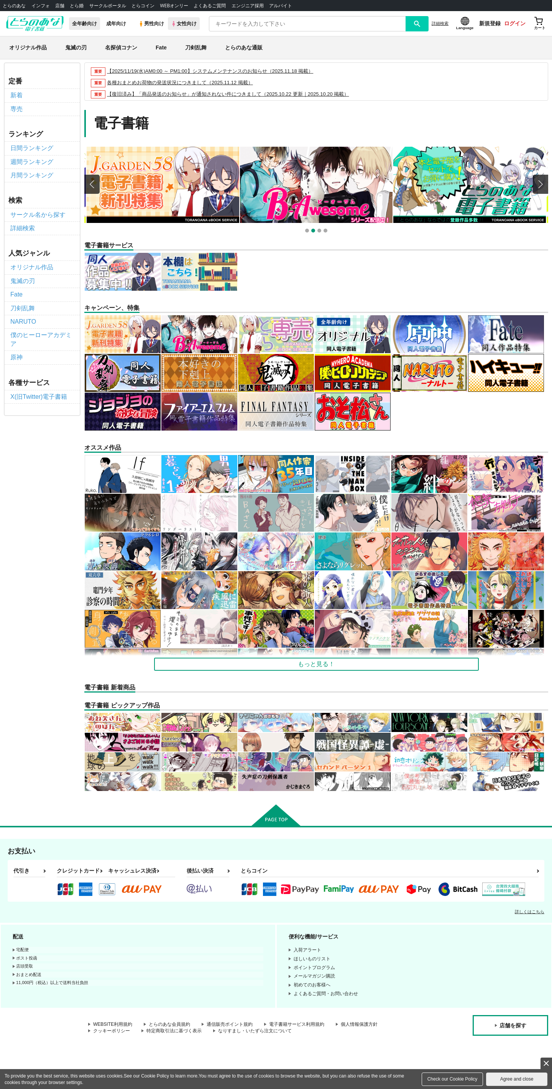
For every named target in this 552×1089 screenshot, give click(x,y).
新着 (16, 95)
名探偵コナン (121, 47)
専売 (16, 109)
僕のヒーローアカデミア (41, 339)
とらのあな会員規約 (169, 1024)
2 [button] (314, 232)
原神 (16, 357)
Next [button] (540, 184)
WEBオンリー (174, 5)
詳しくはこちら (529, 911)
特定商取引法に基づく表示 (174, 1030)
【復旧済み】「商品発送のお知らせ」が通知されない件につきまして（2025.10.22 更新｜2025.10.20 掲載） (228, 94)
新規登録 (490, 23)
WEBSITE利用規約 (112, 1024)
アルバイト (280, 5)
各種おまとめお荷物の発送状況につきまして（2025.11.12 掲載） (180, 82)
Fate (161, 47)
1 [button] (308, 232)
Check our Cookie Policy (452, 1079)
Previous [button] (92, 184)
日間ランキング (31, 148)
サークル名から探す (38, 214)
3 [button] (320, 232)
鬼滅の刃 (76, 47)
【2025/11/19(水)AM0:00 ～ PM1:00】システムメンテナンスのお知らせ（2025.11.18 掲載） (210, 71)
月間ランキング (31, 175)
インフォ (40, 5)
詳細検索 (440, 23)
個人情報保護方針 (359, 1024)
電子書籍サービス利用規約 (296, 1024)
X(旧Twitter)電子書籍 (38, 396)
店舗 (59, 5)
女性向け (184, 23)
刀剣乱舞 (196, 47)
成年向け (116, 23)
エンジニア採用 (248, 5)
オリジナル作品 (28, 47)
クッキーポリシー (111, 1030)
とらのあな (14, 5)
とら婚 (77, 5)
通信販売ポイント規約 (230, 1024)
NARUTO (23, 321)
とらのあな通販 (244, 47)
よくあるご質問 (210, 5)
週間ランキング (31, 162)
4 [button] (326, 232)
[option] (163, 184)
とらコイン (142, 5)
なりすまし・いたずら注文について (255, 1030)
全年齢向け (84, 23)
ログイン (515, 23)
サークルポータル (107, 5)
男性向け (151, 23)
